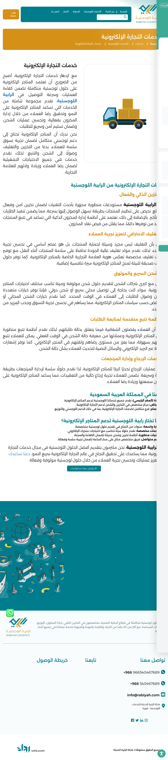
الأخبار (66, 11)
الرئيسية (123, 11)
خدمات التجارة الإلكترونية (88, 43)
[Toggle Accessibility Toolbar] (161, 753)
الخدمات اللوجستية (92, 11)
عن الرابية (110, 11)
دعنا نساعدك (19, 453)
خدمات (139, 43)
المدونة (76, 11)
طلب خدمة (13, 14)
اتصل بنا (55, 11)
